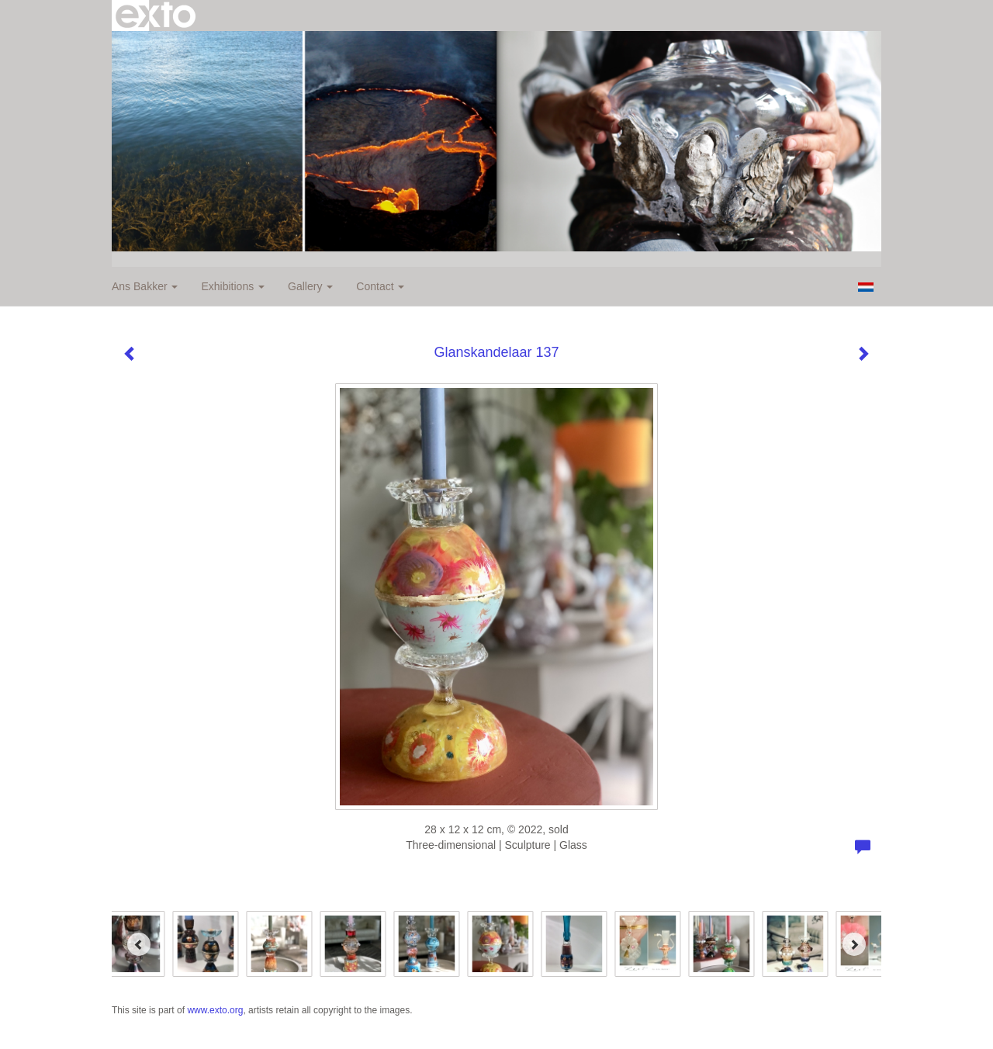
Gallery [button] (310, 286)
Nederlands (865, 287)
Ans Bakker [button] (145, 286)
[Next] (854, 944)
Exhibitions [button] (233, 286)
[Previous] (139, 944)
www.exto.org (215, 1010)
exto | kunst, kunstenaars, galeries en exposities (155, 15)
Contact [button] (380, 286)
